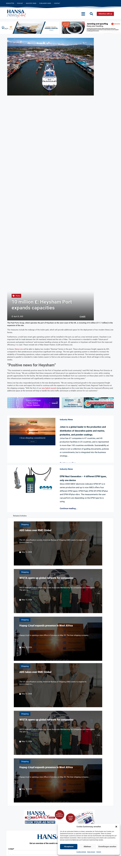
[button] (116, 826)
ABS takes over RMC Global (35, 530)
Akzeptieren (68, 847)
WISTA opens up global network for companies (46, 577)
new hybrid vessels (49, 388)
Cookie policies (81, 852)
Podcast (20, 3)
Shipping (25, 524)
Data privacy (91, 852)
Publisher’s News (45, 3)
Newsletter (10, 3)
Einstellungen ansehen (107, 847)
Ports (18, 296)
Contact (57, 3)
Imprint (98, 852)
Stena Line (19, 349)
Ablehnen (87, 847)
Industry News (31, 3)
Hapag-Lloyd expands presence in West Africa (46, 625)
